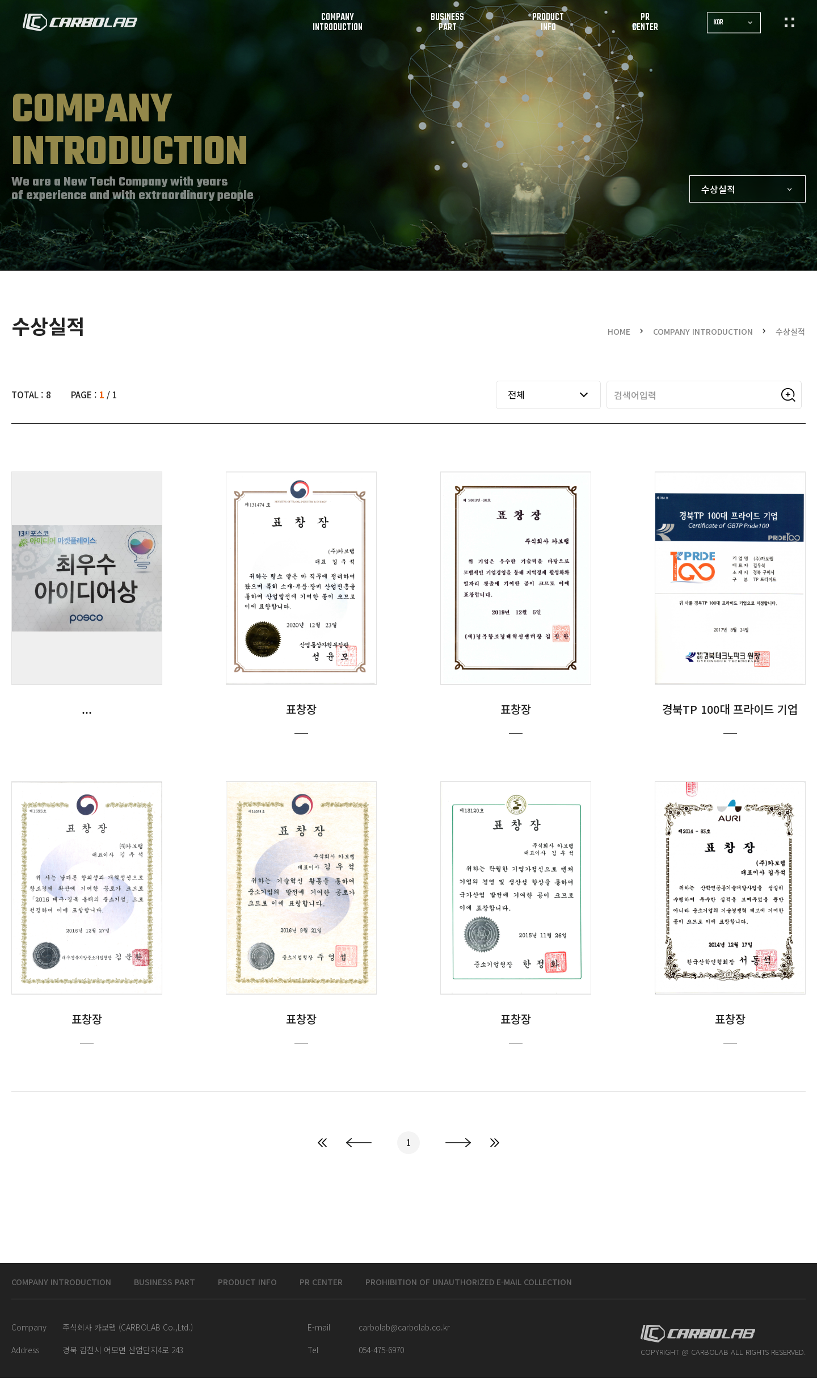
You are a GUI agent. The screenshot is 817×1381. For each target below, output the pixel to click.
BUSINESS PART (185, 1283)
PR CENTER (360, 1283)
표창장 (301, 747)
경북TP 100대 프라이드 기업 (730, 747)
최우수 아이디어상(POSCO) (87, 747)
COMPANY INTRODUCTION (69, 1283)
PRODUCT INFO (277, 1283)
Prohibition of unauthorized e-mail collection (530, 1283)
